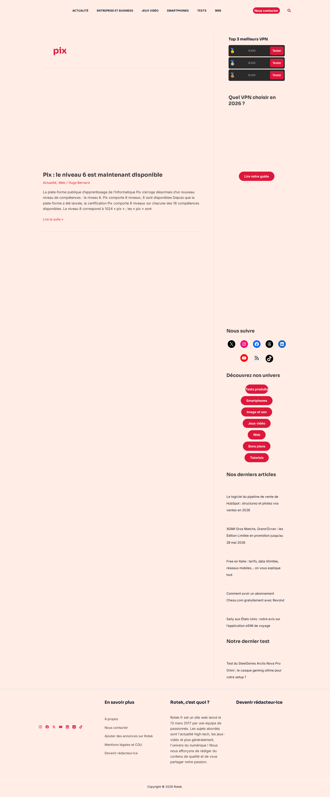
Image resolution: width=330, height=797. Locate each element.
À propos (112, 722)
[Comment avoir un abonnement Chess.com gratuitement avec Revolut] (226, 587)
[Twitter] (54, 729)
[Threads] (74, 729)
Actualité (76, 10)
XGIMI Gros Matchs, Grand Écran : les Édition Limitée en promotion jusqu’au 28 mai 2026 (256, 539)
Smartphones (169, 10)
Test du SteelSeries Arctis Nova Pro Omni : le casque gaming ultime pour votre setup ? (255, 673)
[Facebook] (47, 729)
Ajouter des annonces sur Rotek (130, 739)
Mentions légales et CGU (124, 747)
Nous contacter (117, 730)
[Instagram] (40, 729)
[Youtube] (60, 729)
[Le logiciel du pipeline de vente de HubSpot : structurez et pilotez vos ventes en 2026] (226, 491)
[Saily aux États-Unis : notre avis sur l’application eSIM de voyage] (226, 612)
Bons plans (257, 450)
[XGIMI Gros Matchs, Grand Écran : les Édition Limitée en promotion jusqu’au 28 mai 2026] (226, 523)
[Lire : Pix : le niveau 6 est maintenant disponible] (122, 120)
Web (205, 10)
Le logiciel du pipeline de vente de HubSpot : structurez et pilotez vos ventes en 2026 (254, 507)
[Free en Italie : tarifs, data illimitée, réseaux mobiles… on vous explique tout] (226, 555)
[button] (266, 10)
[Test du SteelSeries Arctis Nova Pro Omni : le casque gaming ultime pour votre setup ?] (226, 657)
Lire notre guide (257, 176)
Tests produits (257, 390)
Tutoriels (256, 461)
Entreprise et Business (109, 10)
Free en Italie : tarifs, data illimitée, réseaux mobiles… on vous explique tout (254, 571)
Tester (277, 50)
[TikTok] (80, 729)
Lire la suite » (53, 218)
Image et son (256, 414)
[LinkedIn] (67, 729)
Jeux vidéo (142, 10)
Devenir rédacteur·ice (121, 756)
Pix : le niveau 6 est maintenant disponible (116, 174)
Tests (191, 10)
